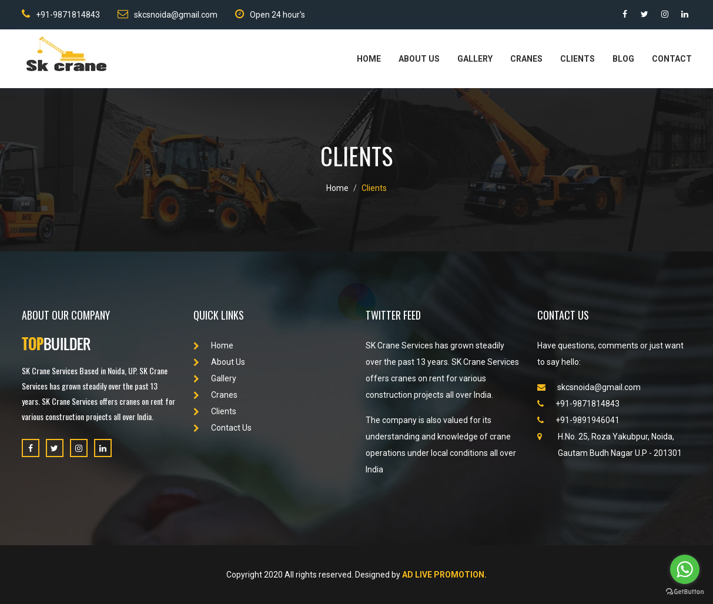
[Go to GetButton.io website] (685, 592)
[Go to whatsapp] (684, 569)
